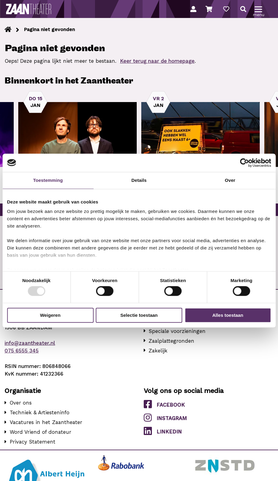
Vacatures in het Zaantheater (46, 422)
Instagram (165, 417)
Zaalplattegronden (171, 341)
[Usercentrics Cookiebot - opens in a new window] (244, 162)
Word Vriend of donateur (40, 432)
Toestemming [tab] (48, 180)
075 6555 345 (22, 351)
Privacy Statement (32, 442)
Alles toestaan (227, 315)
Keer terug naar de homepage (157, 61)
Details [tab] (139, 180)
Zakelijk (158, 351)
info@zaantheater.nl (30, 343)
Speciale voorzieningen (177, 331)
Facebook (164, 404)
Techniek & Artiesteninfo (39, 412)
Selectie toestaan (139, 315)
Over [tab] (230, 180)
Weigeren (50, 315)
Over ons (21, 403)
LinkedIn (163, 431)
